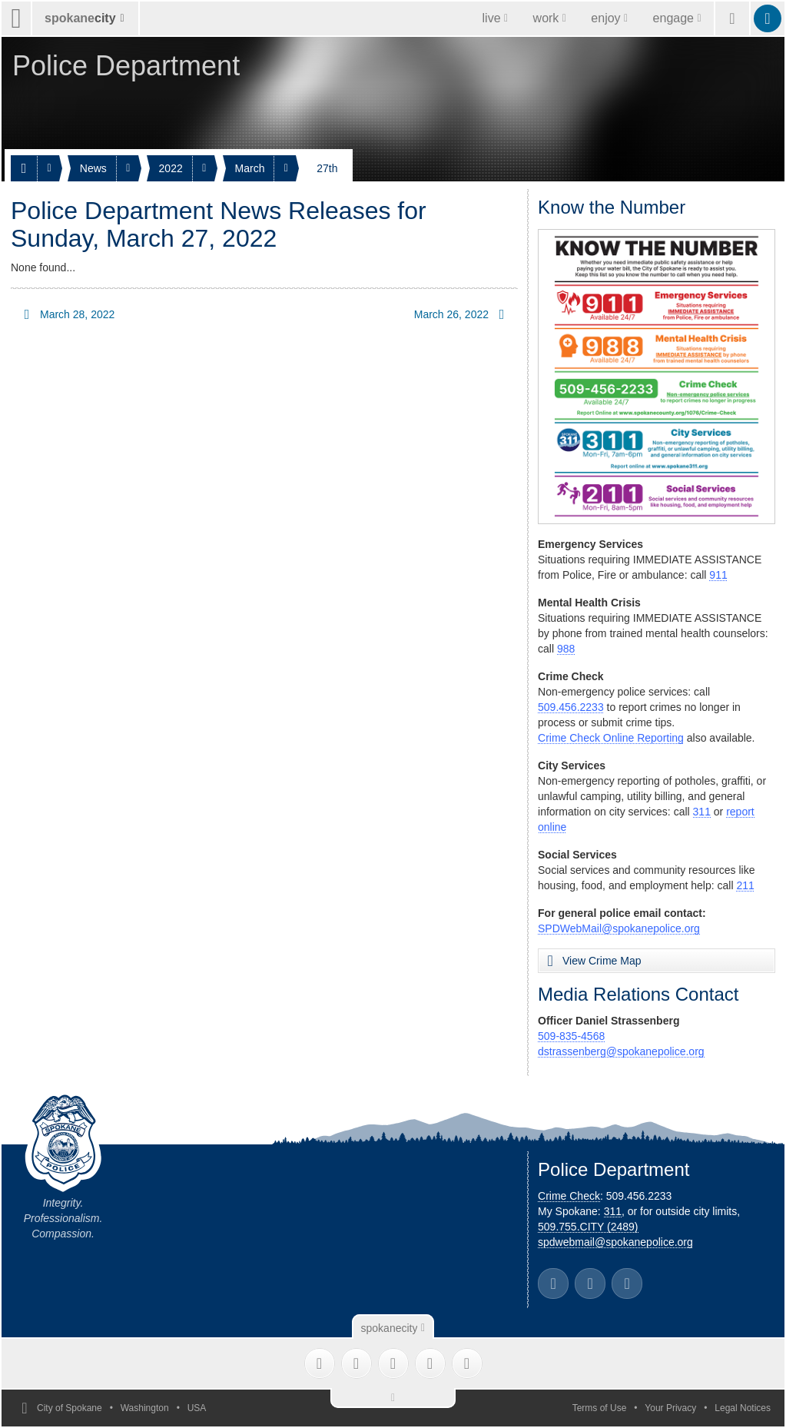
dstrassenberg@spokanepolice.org (621, 1051)
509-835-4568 (571, 1036)
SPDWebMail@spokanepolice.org (619, 928)
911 (718, 575)
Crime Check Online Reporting (611, 738)
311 (702, 811)
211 (745, 885)
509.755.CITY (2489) (588, 1226)
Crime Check (569, 1196)
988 (566, 649)
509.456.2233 (571, 707)
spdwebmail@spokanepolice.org (615, 1242)
